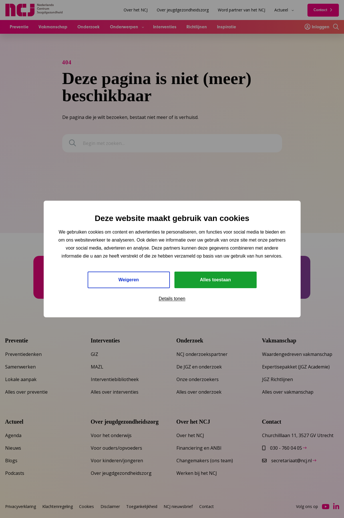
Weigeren (128, 279)
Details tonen (172, 298)
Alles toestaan (215, 279)
